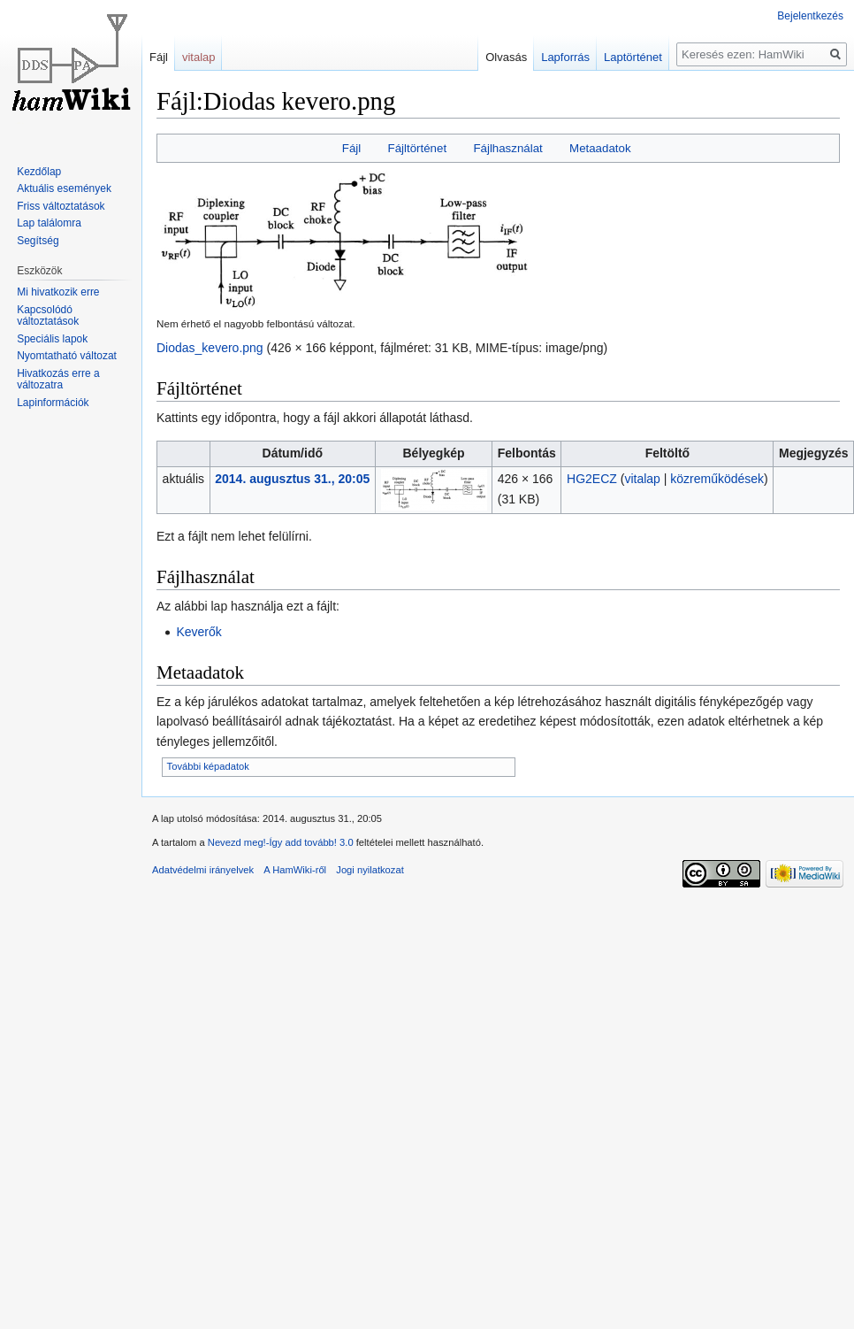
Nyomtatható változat (67, 356)
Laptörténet (629, 57)
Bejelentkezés (810, 16)
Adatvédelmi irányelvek (203, 869)
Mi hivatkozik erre (58, 292)
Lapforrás (562, 57)
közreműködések (717, 479)
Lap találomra (49, 223)
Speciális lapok (52, 339)
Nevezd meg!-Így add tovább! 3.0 (281, 842)
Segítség (37, 240)
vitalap (642, 479)
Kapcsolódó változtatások (48, 315)
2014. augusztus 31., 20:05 (292, 479)
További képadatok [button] (208, 766)
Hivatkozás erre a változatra (58, 379)
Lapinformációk (52, 402)
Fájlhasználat (507, 148)
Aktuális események (64, 188)
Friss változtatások (60, 206)
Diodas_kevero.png (209, 348)
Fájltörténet (417, 148)
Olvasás (502, 57)
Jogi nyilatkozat (370, 869)
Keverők (198, 632)
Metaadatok (599, 148)
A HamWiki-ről (294, 869)
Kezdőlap (39, 171)
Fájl (351, 148)
